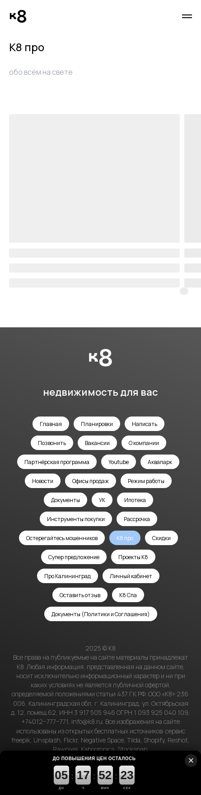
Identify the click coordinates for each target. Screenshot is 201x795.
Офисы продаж (90, 481)
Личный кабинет (131, 576)
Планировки (97, 424)
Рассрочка (137, 519)
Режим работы (146, 481)
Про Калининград (67, 576)
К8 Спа (128, 595)
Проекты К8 (133, 557)
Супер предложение (73, 557)
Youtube (118, 462)
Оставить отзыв (80, 595)
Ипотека (135, 500)
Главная (51, 424)
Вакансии (97, 443)
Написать (144, 424)
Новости (42, 481)
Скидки (161, 538)
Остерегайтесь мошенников (62, 538)
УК (102, 500)
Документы (65, 500)
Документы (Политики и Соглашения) (100, 614)
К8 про (125, 538)
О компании (144, 443)
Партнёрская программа (56, 462)
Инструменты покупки (76, 519)
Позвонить (52, 443)
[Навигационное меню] (187, 16)
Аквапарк (160, 462)
